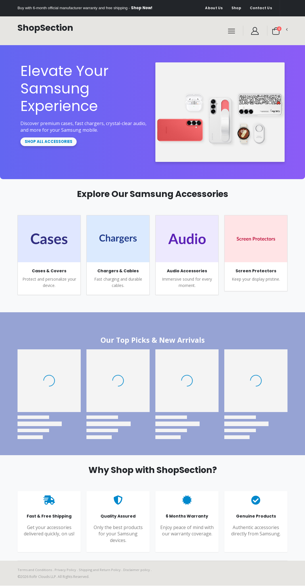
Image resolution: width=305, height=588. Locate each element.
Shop (236, 7)
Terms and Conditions (36, 572)
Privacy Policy (67, 572)
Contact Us (261, 7)
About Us (214, 7)
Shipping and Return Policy (102, 572)
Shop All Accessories (49, 143)
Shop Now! (141, 8)
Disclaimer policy (140, 572)
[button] (279, 30)
